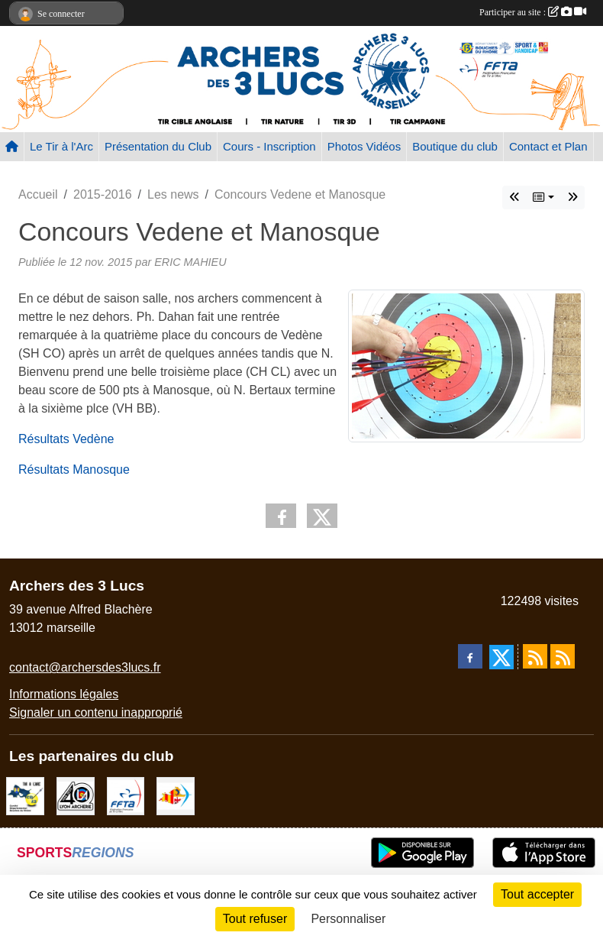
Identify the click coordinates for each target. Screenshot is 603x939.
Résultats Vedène (66, 438)
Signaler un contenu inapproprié (95, 712)
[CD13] (25, 795)
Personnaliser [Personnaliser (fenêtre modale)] (348, 918)
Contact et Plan (548, 146)
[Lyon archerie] (75, 795)
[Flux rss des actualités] (535, 656)
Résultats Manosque (74, 469)
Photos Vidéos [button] (364, 146)
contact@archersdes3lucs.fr (85, 667)
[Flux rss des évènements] (562, 656)
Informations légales (63, 694)
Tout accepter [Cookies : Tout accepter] (537, 894)
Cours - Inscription (269, 146)
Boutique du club (455, 146)
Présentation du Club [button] (158, 146)
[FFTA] (126, 795)
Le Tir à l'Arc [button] (61, 146)
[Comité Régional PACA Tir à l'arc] (175, 795)
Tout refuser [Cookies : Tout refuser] (255, 918)
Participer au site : (532, 12)
